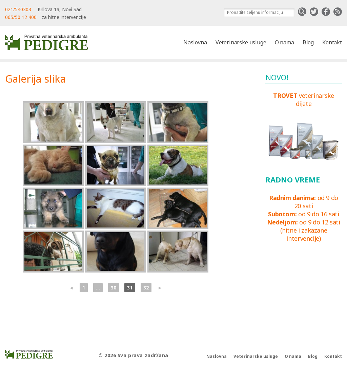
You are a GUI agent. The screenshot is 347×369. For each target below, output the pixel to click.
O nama (284, 42)
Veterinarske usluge (241, 42)
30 (113, 287)
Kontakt (332, 42)
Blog (308, 42)
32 (146, 287)
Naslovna (195, 42)
